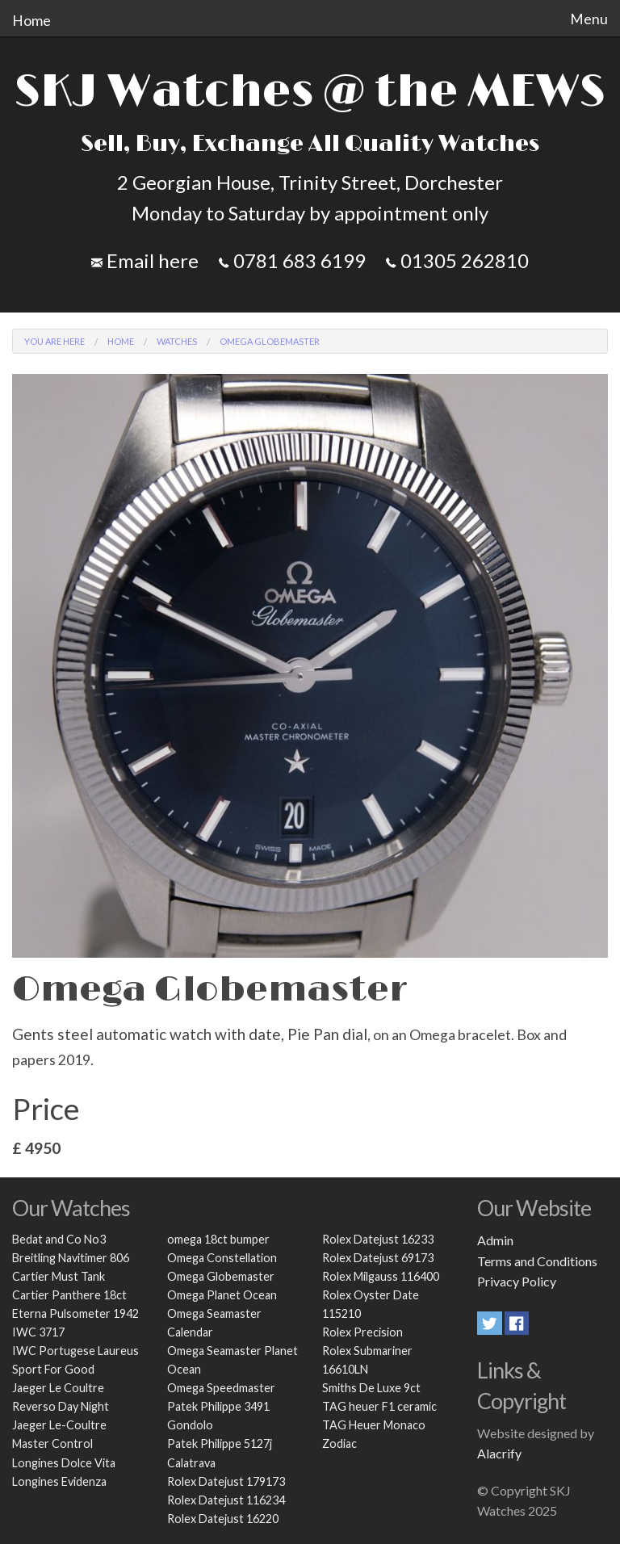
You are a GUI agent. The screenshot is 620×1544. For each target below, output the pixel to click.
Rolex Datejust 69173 (378, 1258)
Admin (495, 1240)
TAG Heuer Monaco (373, 1425)
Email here (145, 260)
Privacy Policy (516, 1281)
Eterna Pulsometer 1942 (75, 1313)
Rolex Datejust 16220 (223, 1518)
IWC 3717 (38, 1332)
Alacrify (499, 1453)
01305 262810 (457, 260)
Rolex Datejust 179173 (226, 1481)
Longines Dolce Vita (63, 1463)
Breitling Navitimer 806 (70, 1258)
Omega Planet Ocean (222, 1295)
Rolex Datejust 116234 (226, 1500)
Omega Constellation (222, 1258)
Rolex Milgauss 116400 (380, 1276)
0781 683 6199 (292, 260)
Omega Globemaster (220, 1276)
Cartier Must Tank (58, 1276)
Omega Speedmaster (221, 1388)
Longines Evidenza (59, 1481)
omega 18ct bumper (218, 1239)
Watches (177, 341)
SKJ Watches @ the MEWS (310, 92)
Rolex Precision (362, 1332)
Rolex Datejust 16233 (378, 1239)
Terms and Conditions (537, 1261)
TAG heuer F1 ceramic (379, 1406)
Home (31, 20)
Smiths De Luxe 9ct (371, 1388)
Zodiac (339, 1443)
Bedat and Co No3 (59, 1239)
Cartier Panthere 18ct (69, 1295)
